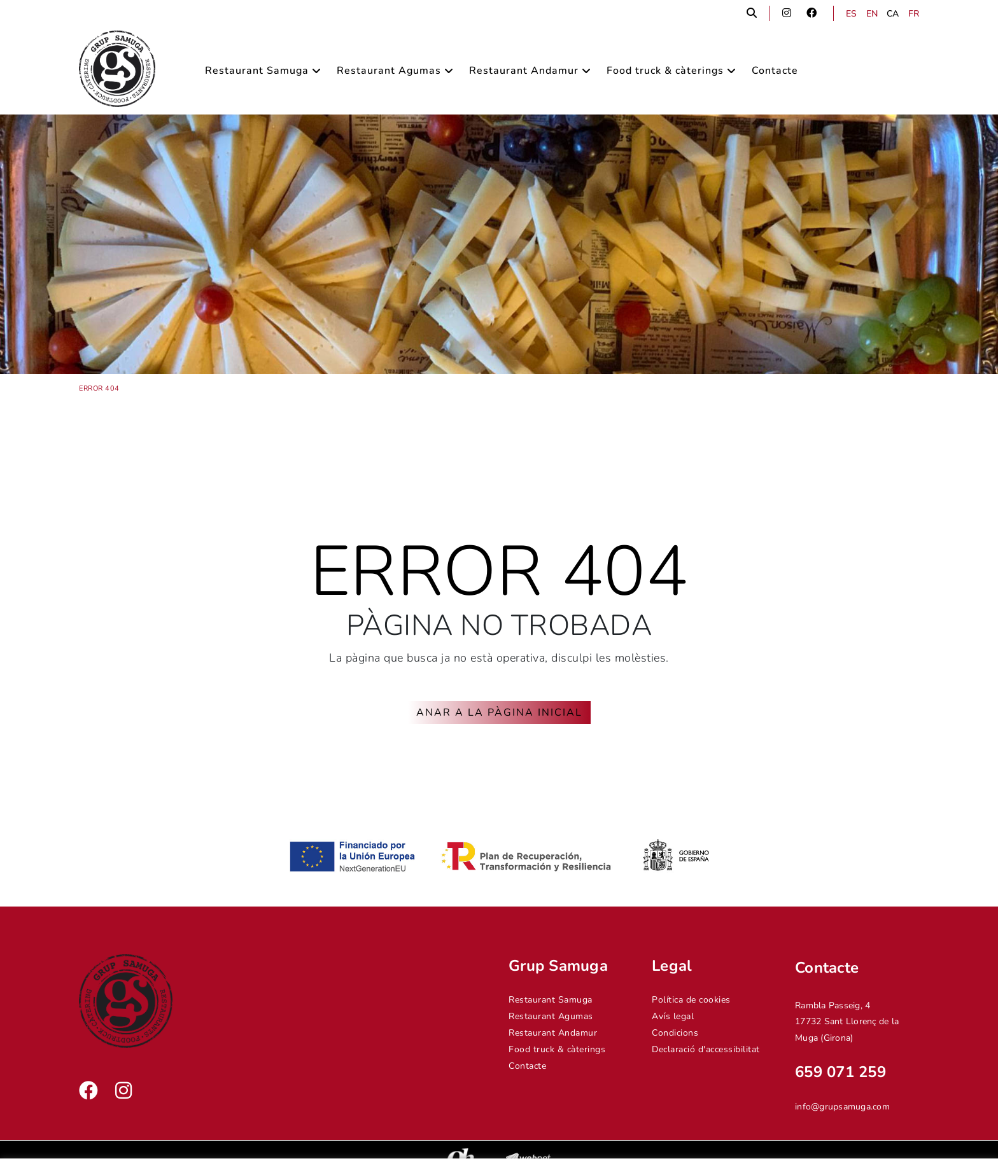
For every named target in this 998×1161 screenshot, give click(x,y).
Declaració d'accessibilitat (706, 1049)
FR (914, 14)
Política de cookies (691, 1000)
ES (851, 14)
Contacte (527, 1066)
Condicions (675, 1033)
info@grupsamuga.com (842, 1107)
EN (872, 14)
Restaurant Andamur (553, 1033)
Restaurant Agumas (551, 1016)
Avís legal (673, 1016)
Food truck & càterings (557, 1049)
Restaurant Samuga (551, 1000)
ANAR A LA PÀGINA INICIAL (499, 713)
